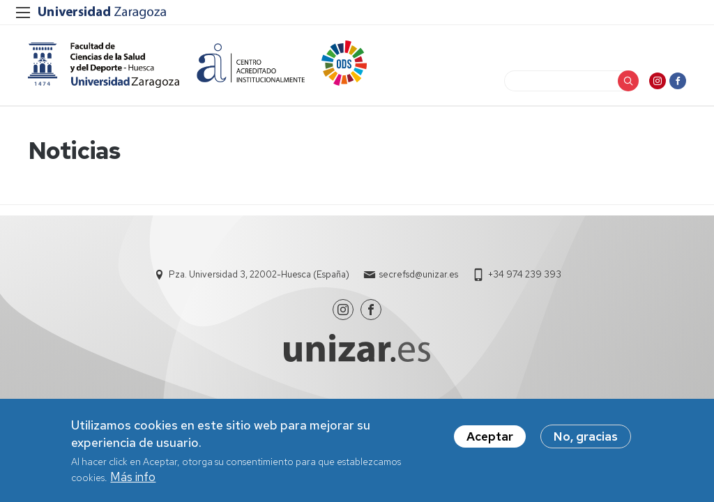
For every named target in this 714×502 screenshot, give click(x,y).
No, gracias (586, 440)
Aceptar (489, 440)
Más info (132, 479)
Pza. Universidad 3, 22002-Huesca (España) (259, 274)
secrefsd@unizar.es (418, 274)
